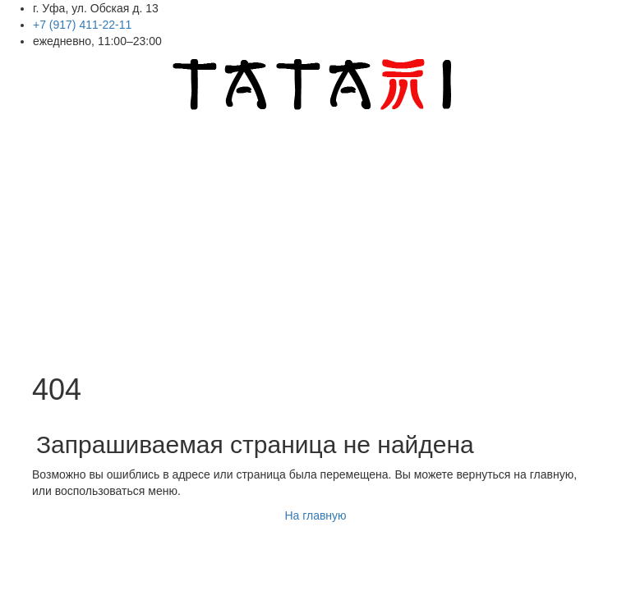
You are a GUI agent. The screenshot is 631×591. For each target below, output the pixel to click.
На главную (315, 515)
